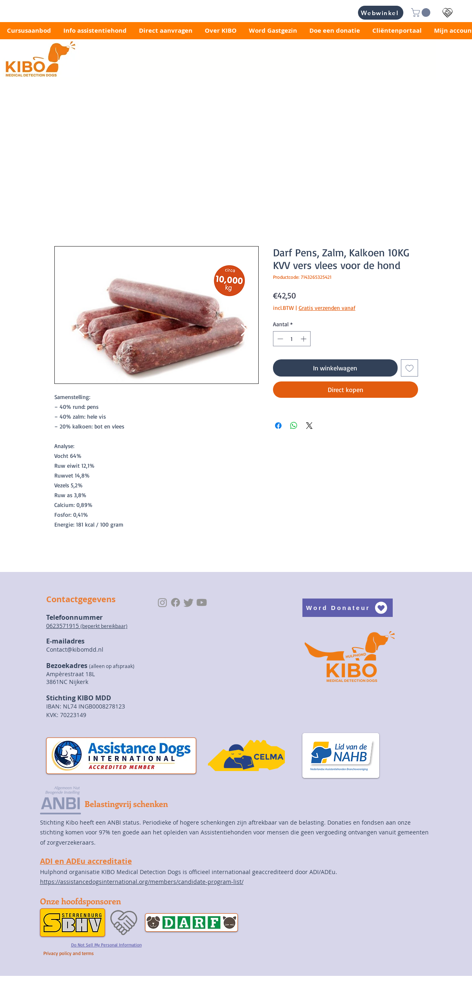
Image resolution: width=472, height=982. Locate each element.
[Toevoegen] (409, 368)
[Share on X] (309, 425)
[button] (421, 12)
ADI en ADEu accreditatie (86, 861)
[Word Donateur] (347, 608)
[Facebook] (175, 602)
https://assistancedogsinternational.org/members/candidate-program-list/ (142, 882)
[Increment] (304, 339)
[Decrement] (279, 339)
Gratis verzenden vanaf (327, 307)
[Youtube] (202, 602)
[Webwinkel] (380, 13)
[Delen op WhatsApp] (294, 425)
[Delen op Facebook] (278, 425)
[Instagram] (162, 602)
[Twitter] (189, 602)
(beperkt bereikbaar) (104, 626)
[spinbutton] (291, 339)
